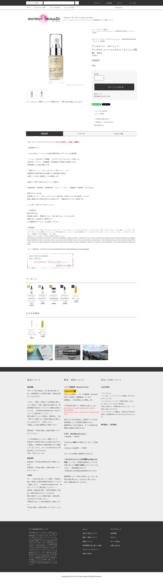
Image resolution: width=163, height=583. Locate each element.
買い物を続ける (98, 125)
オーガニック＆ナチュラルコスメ (105, 31)
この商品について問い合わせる (102, 122)
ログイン (118, 3)
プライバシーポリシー (90, 549)
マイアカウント (115, 529)
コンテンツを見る (67, 7)
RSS (84, 554)
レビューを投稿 (98, 114)
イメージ (81, 134)
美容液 (105, 29)
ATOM (89, 554)
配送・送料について (90, 537)
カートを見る (115, 541)
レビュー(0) (118, 134)
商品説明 (44, 134)
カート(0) (131, 3)
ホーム (28, 7)
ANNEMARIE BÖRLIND (121, 31)
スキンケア (99, 29)
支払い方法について (90, 533)
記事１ (76, 142)
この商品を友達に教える (100, 119)
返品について (98, 94)
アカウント (96, 3)
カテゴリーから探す (39, 7)
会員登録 (107, 3)
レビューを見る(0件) (99, 111)
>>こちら (50, 205)
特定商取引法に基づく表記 (102, 96)
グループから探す (53, 7)
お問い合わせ (117, 7)
